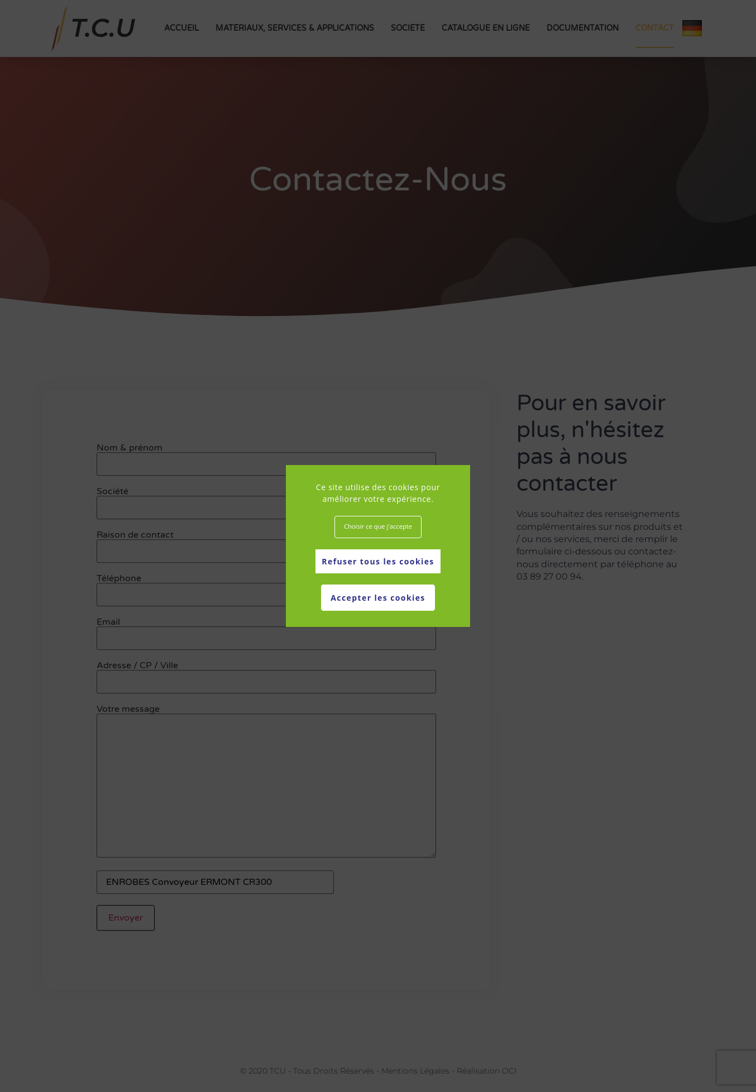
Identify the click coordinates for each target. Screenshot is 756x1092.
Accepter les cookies (378, 597)
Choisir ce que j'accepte (378, 526)
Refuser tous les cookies (378, 561)
